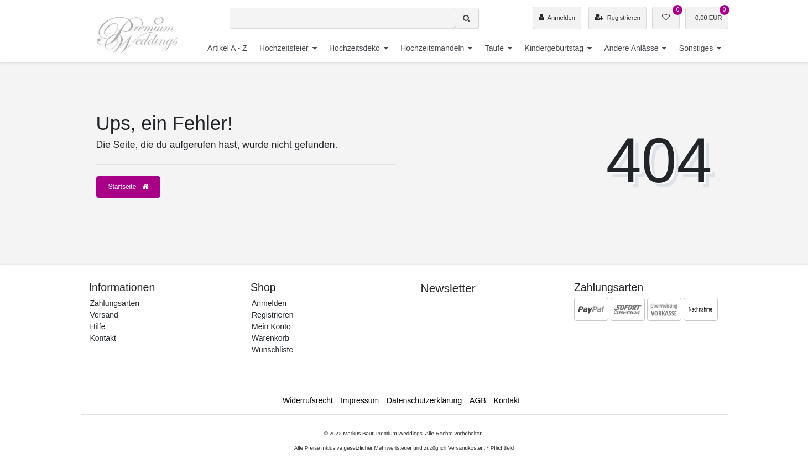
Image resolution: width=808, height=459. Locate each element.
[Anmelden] (557, 18)
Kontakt (103, 338)
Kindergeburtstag (553, 48)
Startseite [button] (128, 187)
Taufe (494, 48)
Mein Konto (271, 326)
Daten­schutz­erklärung (424, 400)
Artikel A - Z (227, 48)
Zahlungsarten (115, 303)
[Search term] (342, 18)
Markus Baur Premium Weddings (383, 433)
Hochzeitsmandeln (432, 48)
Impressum (360, 400)
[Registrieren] (617, 18)
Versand (104, 314)
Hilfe (98, 326)
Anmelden (269, 303)
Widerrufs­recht (308, 400)
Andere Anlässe (631, 48)
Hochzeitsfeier (284, 48)
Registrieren (272, 314)
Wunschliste (272, 349)
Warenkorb (270, 338)
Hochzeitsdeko (354, 48)
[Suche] (466, 18)
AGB (478, 400)
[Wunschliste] (666, 18)
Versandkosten (466, 448)
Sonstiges (696, 48)
